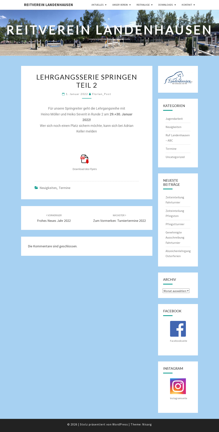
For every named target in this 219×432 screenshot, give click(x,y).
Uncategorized (175, 157)
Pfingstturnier (175, 224)
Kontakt (187, 4)
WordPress (120, 424)
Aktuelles (97, 4)
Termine (64, 188)
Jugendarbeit (174, 118)
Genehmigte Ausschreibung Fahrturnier (175, 237)
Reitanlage (143, 4)
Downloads (165, 4)
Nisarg (147, 424)
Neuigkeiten (48, 188)
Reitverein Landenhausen (48, 4)
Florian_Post (101, 94)
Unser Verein (120, 4)
